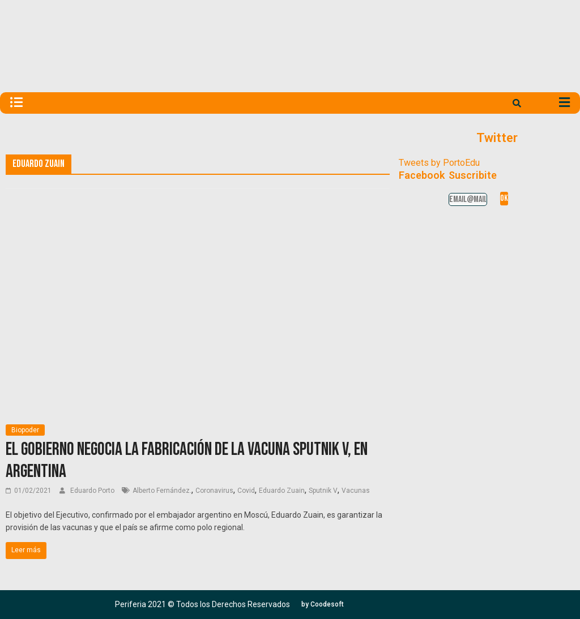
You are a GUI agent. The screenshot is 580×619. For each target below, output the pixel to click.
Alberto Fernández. (162, 491)
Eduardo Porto (93, 491)
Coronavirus (214, 491)
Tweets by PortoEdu (439, 162)
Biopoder (25, 430)
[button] (322, 604)
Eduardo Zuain (282, 491)
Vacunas (356, 491)
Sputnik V (323, 491)
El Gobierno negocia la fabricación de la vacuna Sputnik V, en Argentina (187, 460)
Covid (246, 491)
